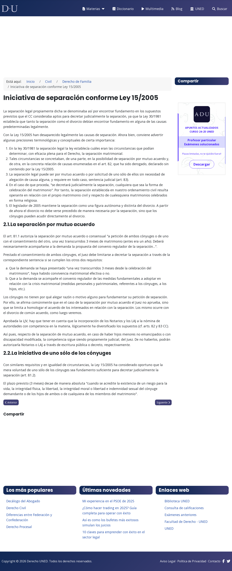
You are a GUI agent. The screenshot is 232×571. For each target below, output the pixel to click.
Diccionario (122, 9)
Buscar (219, 9)
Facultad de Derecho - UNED (186, 521)
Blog (176, 9)
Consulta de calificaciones (184, 508)
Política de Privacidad (191, 561)
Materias (90, 9)
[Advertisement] (116, 45)
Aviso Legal (167, 561)
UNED (196, 9)
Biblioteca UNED (177, 501)
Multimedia (151, 9)
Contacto (214, 561)
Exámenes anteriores (180, 514)
